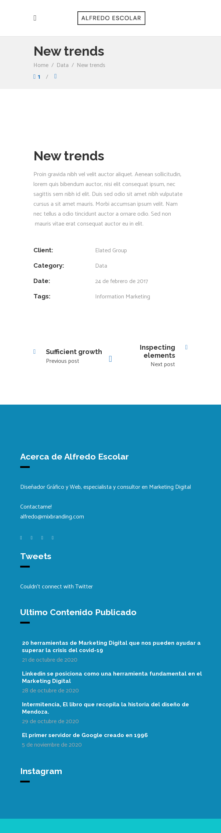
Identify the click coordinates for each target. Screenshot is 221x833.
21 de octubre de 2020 (49, 660)
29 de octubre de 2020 (50, 721)
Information (109, 297)
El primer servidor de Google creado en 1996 (85, 735)
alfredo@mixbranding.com (52, 517)
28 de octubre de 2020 (50, 691)
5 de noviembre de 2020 (52, 745)
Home (40, 65)
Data (63, 65)
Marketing (138, 297)
